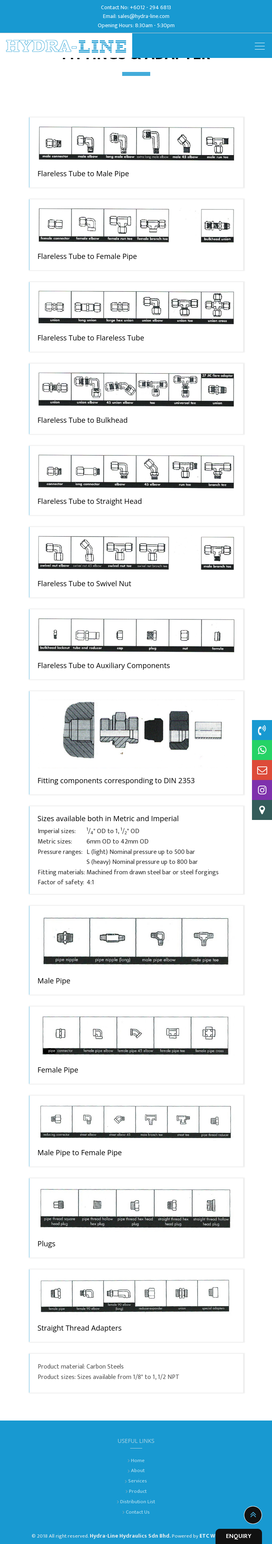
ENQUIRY (239, 1536)
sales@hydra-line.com (143, 16)
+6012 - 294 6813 (150, 7)
